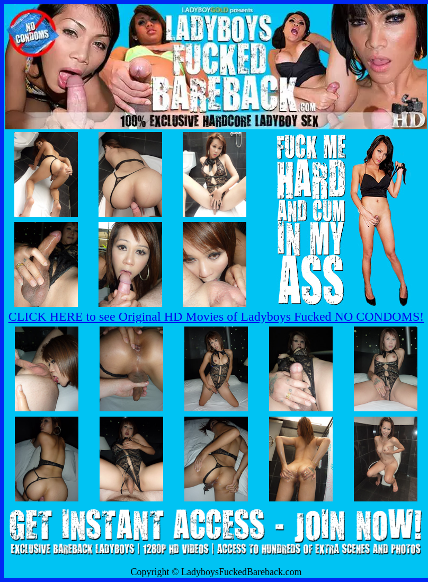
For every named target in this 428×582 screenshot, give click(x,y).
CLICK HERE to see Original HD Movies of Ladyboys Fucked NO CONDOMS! (216, 316)
